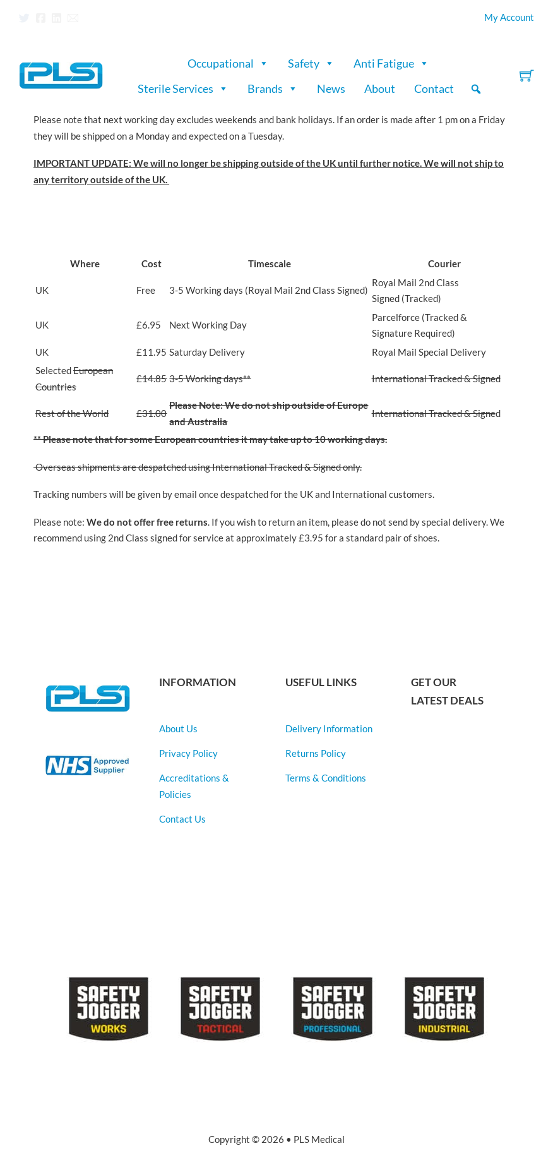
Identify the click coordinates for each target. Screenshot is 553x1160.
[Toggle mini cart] (527, 75)
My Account (509, 17)
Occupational (228, 63)
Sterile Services (183, 88)
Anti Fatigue (391, 63)
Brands (272, 88)
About (379, 88)
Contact (434, 88)
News (331, 88)
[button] (476, 89)
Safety (311, 63)
